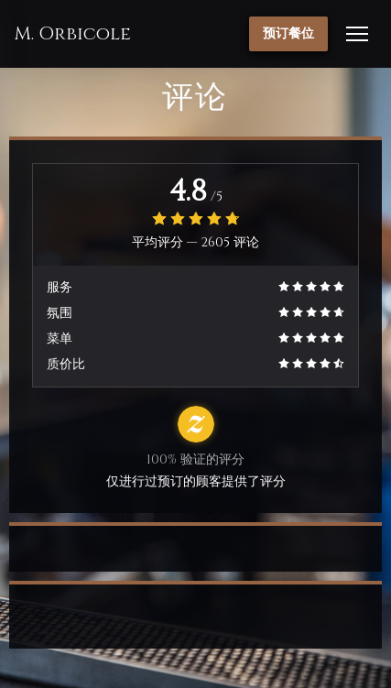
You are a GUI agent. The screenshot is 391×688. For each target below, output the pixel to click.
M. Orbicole (72, 34)
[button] (357, 34)
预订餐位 (288, 33)
